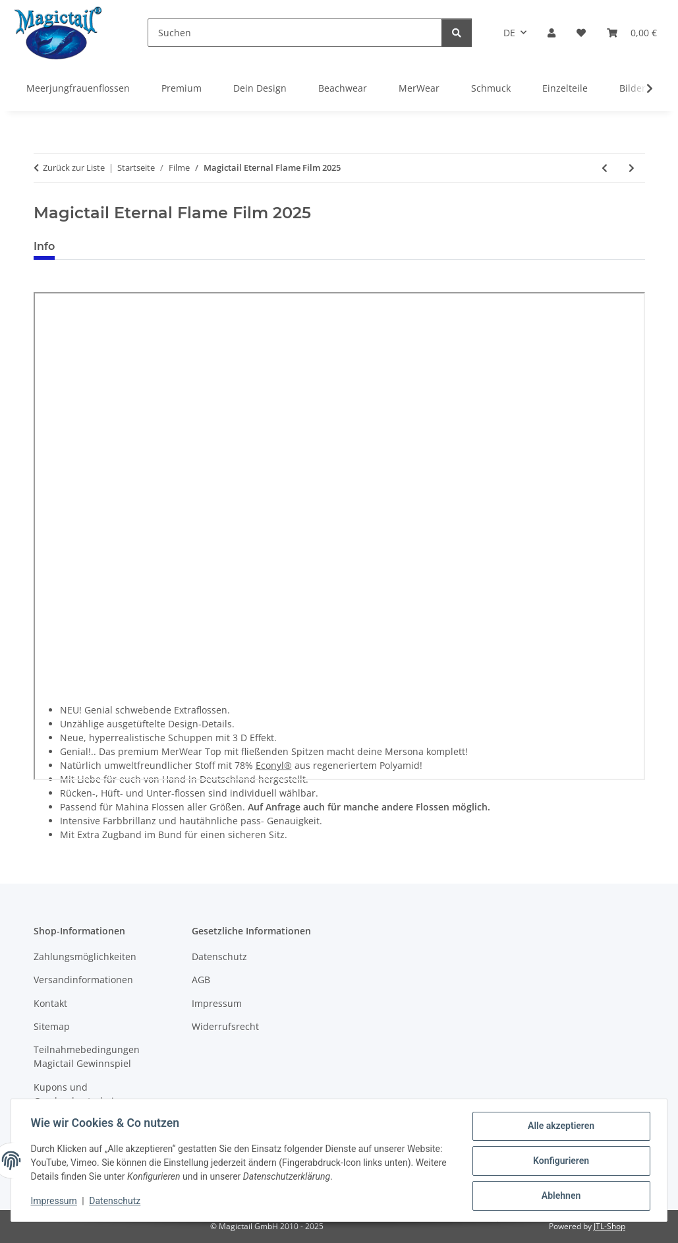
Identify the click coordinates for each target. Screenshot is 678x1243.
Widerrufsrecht (225, 1026)
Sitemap (52, 1026)
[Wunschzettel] (581, 32)
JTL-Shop (609, 1226)
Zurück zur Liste (74, 167)
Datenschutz (116, 1202)
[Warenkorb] (631, 32)
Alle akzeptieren (559, 1127)
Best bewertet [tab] (115, 246)
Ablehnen (559, 1196)
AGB (201, 979)
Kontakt (50, 1003)
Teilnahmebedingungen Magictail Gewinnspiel (87, 1056)
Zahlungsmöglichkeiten (85, 956)
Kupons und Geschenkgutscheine (79, 1094)
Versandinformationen (83, 979)
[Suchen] (295, 32)
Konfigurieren (559, 1162)
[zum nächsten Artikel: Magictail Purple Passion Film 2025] (631, 168)
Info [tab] (44, 246)
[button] (551, 32)
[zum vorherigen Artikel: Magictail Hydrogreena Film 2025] (604, 168)
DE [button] (509, 32)
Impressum (55, 1202)
